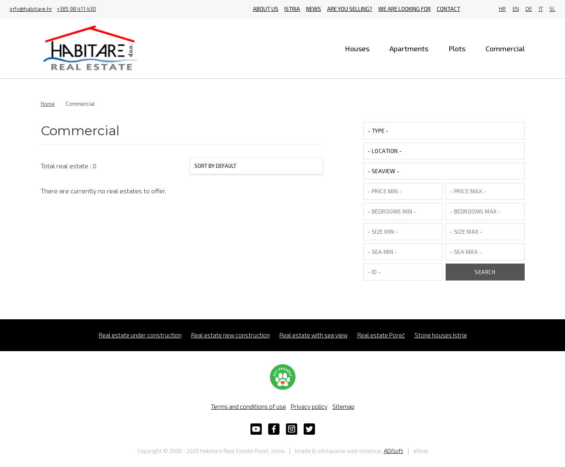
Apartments (409, 48)
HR (502, 9)
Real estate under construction (140, 335)
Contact (448, 9)
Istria (292, 9)
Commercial (505, 48)
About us (265, 9)
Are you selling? (349, 9)
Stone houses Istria (441, 335)
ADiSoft (393, 451)
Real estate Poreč (381, 335)
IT (541, 9)
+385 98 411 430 (76, 9)
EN (516, 9)
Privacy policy (309, 406)
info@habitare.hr (31, 9)
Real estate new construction (230, 335)
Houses (357, 48)
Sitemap (343, 406)
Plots (456, 48)
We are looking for (404, 9)
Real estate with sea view (313, 335)
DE (528, 9)
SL (552, 9)
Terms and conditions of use (248, 406)
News (313, 9)
